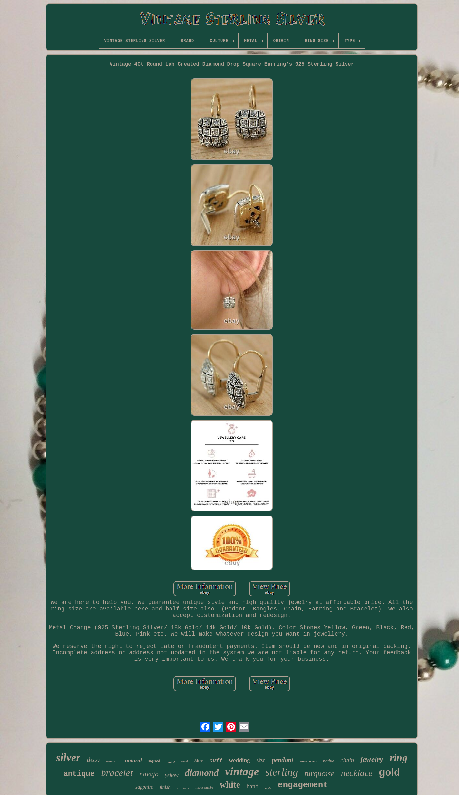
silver (68, 757)
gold (389, 772)
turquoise (319, 773)
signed (154, 761)
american (308, 761)
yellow (172, 775)
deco (93, 759)
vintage (242, 771)
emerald (112, 761)
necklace (357, 773)
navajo (149, 774)
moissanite (204, 787)
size (260, 760)
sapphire (144, 787)
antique (79, 774)
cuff (215, 761)
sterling (281, 772)
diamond (202, 773)
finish (165, 787)
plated (171, 762)
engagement (303, 785)
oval (184, 761)
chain (347, 760)
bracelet (117, 772)
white (230, 785)
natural (133, 760)
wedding (239, 760)
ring (398, 757)
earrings (183, 788)
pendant (282, 759)
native (328, 761)
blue (198, 760)
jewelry (371, 759)
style (268, 788)
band (253, 786)
